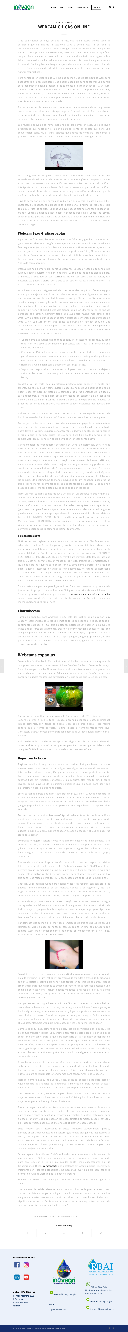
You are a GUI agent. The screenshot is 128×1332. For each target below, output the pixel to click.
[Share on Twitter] (46, 1233)
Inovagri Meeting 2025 (23, 1295)
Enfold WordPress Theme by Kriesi (53, 1328)
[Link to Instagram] (110, 7)
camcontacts (50, 1165)
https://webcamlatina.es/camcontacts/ (88, 594)
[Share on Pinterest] (82, 1233)
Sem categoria (64, 22)
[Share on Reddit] (101, 1233)
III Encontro (18, 1299)
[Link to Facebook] (113, 7)
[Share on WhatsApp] (64, 1233)
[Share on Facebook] (27, 1233)
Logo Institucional (57, 1309)
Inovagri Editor (69, 1216)
